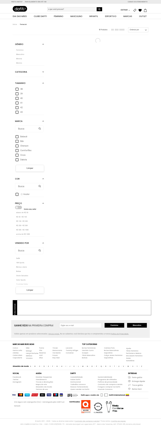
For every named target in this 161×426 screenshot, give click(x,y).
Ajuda (128, 349)
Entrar (124, 10)
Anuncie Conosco (105, 390)
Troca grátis (137, 386)
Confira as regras (118, 422)
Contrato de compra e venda (110, 385)
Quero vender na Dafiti (79, 390)
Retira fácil (137, 390)
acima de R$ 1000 (23, 235)
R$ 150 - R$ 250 (22, 222)
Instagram (17, 383)
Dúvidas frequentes (44, 378)
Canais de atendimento (137, 2)
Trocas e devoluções (44, 383)
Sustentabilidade (105, 378)
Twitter (15, 380)
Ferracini (23, 25)
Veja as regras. (54, 335)
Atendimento (41, 380)
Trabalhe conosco (78, 385)
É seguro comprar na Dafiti (109, 388)
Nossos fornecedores (79, 388)
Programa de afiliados (107, 380)
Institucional (75, 383)
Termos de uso (42, 390)
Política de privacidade (107, 383)
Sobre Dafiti (75, 380)
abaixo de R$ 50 (22, 213)
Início (15, 25)
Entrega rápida (138, 382)
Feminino (114, 326)
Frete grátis (137, 378)
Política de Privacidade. (120, 335)
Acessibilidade (76, 378)
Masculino (137, 326)
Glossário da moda (44, 388)
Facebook (17, 378)
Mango (29, 352)
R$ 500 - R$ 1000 (22, 231)
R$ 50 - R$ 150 (21, 218)
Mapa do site (41, 385)
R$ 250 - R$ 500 (22, 226)
